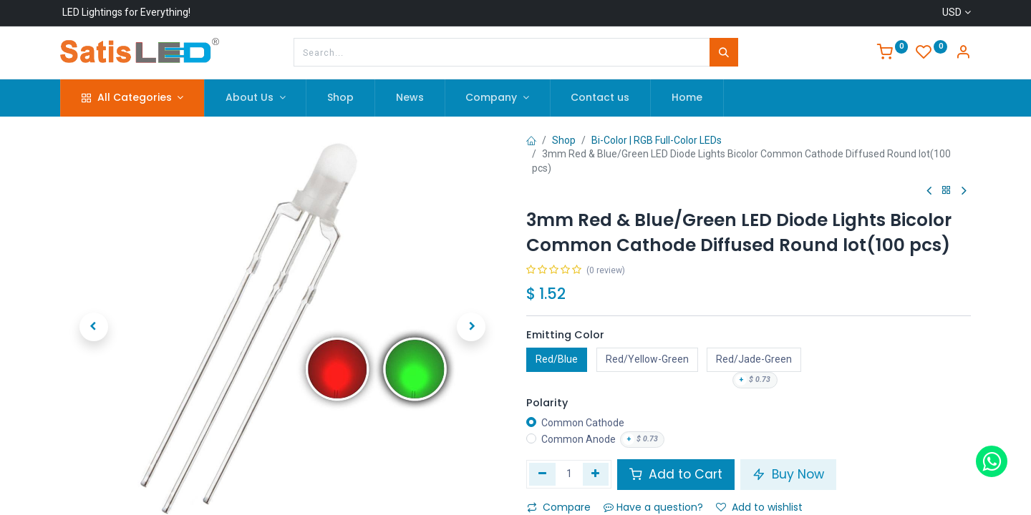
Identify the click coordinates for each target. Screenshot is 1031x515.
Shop (564, 140)
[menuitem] (340, 98)
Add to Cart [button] (675, 474)
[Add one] (596, 474)
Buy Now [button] (788, 474)
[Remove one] (542, 474)
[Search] (724, 52)
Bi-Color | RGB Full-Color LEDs (656, 140)
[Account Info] (963, 53)
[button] (93, 327)
